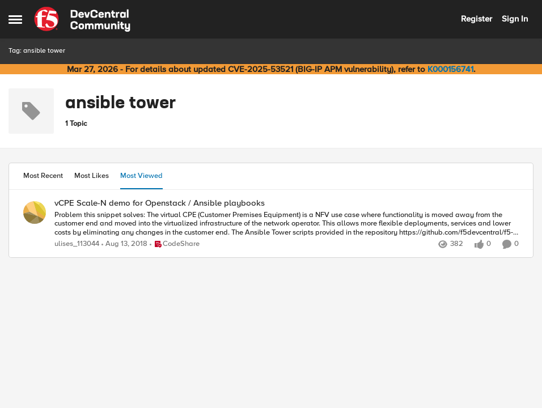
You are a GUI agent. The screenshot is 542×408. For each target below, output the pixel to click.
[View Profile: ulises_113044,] (34, 212)
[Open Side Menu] (15, 19)
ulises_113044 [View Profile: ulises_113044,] (76, 244)
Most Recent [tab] (43, 175)
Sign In (515, 19)
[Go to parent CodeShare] (175, 244)
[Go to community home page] (82, 19)
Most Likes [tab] (91, 175)
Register (476, 19)
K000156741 (450, 69)
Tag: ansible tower (37, 50)
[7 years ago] (124, 244)
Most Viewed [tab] (141, 175)
